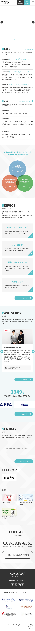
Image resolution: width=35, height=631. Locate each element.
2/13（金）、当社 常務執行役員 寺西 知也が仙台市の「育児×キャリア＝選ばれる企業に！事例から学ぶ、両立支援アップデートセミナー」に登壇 (17, 90)
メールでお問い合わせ (19, 554)
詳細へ (10, 186)
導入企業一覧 (23, 414)
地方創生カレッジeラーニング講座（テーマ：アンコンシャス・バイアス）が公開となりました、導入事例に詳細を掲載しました (17, 77)
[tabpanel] (17, 23)
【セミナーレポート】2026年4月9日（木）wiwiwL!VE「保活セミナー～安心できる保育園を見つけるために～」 (17, 124)
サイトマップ (23, 580)
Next (33, 22)
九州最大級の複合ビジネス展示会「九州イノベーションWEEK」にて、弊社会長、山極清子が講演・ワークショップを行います (16, 64)
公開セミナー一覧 (23, 461)
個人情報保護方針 (13, 580)
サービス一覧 (23, 298)
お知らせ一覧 (28, 49)
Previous (1, 22)
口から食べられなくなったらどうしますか (14, 114)
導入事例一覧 (23, 379)
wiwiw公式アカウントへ (25, 101)
